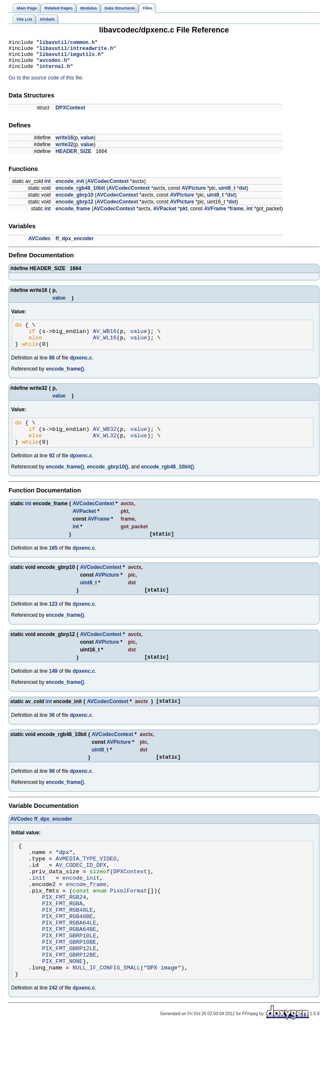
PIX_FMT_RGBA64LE (69, 962)
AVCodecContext (108, 188)
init (39, 908)
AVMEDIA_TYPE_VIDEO (86, 885)
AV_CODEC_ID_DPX (81, 893)
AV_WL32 (105, 450)
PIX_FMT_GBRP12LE (69, 993)
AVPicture (193, 194)
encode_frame (73, 215)
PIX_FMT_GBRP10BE (69, 985)
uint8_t (227, 194)
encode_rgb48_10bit (80, 194)
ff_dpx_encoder (75, 245)
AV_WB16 (105, 340)
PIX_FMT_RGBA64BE (69, 970)
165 (53, 566)
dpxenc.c (81, 369)
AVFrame (215, 215)
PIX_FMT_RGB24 (64, 931)
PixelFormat (128, 924)
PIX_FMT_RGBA (62, 939)
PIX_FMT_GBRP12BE (69, 1000)
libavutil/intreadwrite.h (76, 50)
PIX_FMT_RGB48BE (67, 954)
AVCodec (39, 245)
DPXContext (70, 114)
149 (53, 692)
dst (242, 194)
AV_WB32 (105, 443)
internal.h (54, 72)
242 (53, 1038)
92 (52, 472)
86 (52, 369)
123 (53, 623)
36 (52, 737)
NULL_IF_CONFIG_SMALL (107, 1016)
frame (237, 215)
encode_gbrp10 (75, 201)
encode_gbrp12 (75, 208)
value (87, 144)
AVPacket (164, 215)
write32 (64, 151)
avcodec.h (53, 65)
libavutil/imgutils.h (70, 58)
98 (52, 794)
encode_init (70, 188)
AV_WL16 (105, 347)
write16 (64, 144)
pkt (183, 215)
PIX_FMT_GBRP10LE (69, 977)
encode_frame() (65, 380)
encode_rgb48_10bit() (167, 483)
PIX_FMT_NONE (62, 1008)
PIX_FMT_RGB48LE (67, 947)
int (47, 188)
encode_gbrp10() (107, 483)
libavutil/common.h (67, 43)
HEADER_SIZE (73, 158)
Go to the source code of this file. (46, 84)
